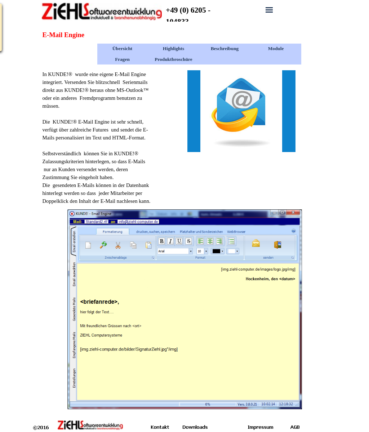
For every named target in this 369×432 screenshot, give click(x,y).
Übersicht (122, 48)
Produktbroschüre (173, 59)
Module (276, 48)
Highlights (173, 48)
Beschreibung (225, 48)
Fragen (122, 59)
